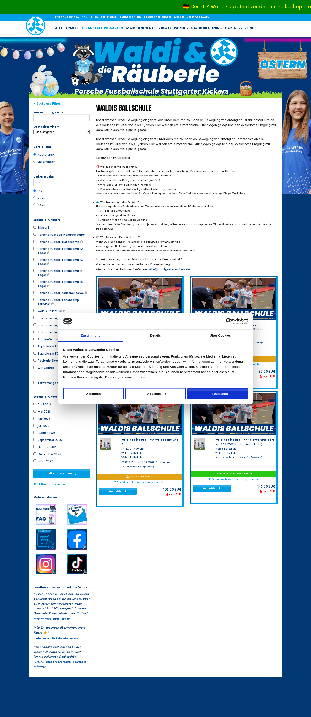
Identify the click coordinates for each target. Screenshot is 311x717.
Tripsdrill (41, 227)
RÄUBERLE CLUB (130, 17)
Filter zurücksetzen (53, 484)
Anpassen (155, 393)
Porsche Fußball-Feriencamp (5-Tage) (58, 283)
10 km (39, 191)
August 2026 (44, 432)
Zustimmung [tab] (91, 335)
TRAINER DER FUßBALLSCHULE (164, 17)
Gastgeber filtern (61, 129)
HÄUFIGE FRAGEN (198, 17)
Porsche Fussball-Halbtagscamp (59, 234)
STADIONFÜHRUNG (206, 28)
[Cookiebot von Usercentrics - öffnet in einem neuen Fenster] (229, 321)
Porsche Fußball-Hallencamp (58, 241)
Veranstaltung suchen (61, 113)
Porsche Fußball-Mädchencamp (60, 292)
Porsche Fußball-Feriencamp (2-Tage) (58, 250)
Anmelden (117, 491)
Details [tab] (155, 335)
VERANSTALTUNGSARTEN (102, 28)
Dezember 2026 (47, 454)
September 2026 (47, 440)
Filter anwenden (62, 473)
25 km (39, 198)
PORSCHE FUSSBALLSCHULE (74, 17)
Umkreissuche (45, 177)
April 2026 (42, 404)
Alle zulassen (217, 393)
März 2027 (43, 461)
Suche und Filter (48, 103)
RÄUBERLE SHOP (106, 17)
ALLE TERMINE (67, 28)
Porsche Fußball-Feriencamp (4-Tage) (58, 272)
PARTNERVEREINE (239, 28)
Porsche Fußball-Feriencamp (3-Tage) (58, 261)
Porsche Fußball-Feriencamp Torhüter (56, 301)
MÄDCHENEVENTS (141, 28)
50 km (39, 205)
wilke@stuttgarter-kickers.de (169, 269)
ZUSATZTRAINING (173, 28)
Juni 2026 (41, 418)
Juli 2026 (41, 426)
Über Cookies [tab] (220, 335)
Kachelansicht (45, 154)
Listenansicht (45, 161)
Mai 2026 (42, 411)
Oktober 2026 (45, 447)
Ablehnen (93, 393)
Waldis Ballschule (49, 311)
